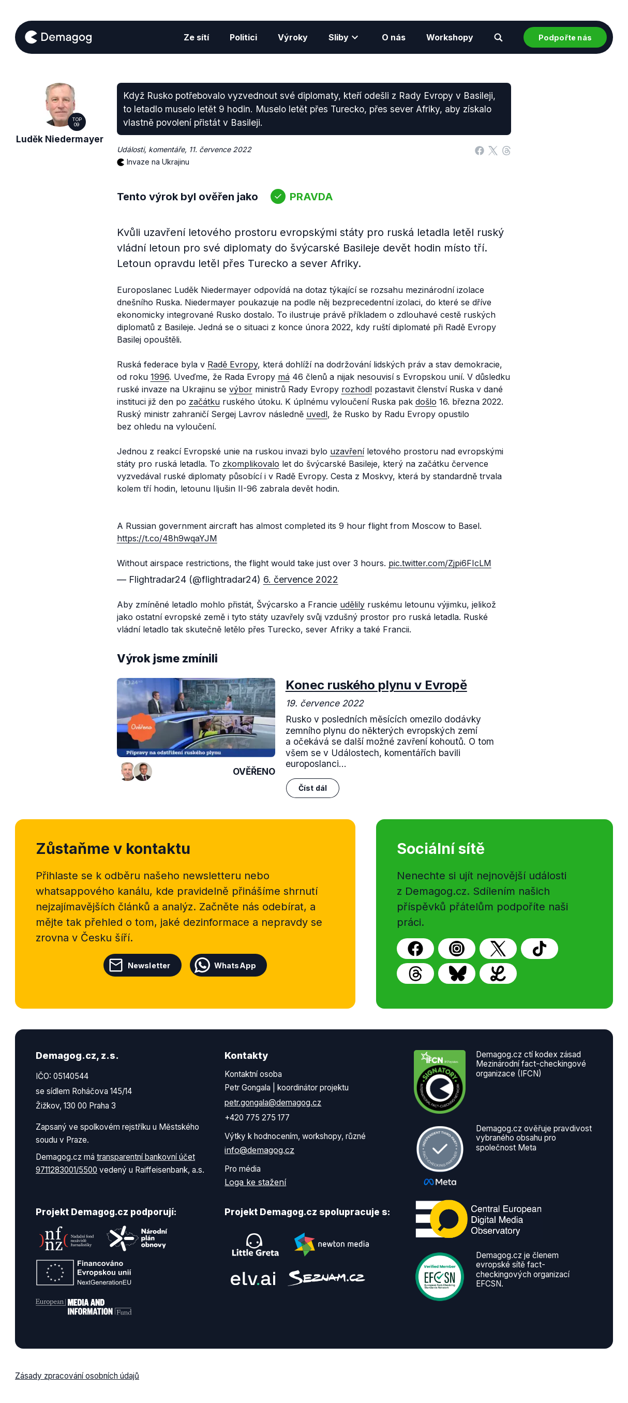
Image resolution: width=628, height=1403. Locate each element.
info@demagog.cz (259, 1150)
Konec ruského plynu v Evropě (376, 684)
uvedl (316, 414)
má (284, 377)
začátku (204, 401)
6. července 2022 (300, 579)
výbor (240, 389)
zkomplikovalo (250, 464)
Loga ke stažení (255, 1182)
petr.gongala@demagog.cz (273, 1102)
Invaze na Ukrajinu (158, 161)
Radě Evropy (232, 364)
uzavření (347, 451)
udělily (352, 604)
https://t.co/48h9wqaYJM (167, 538)
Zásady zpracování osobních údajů (77, 1376)
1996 (160, 377)
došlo (426, 401)
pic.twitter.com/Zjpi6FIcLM (439, 563)
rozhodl (356, 389)
